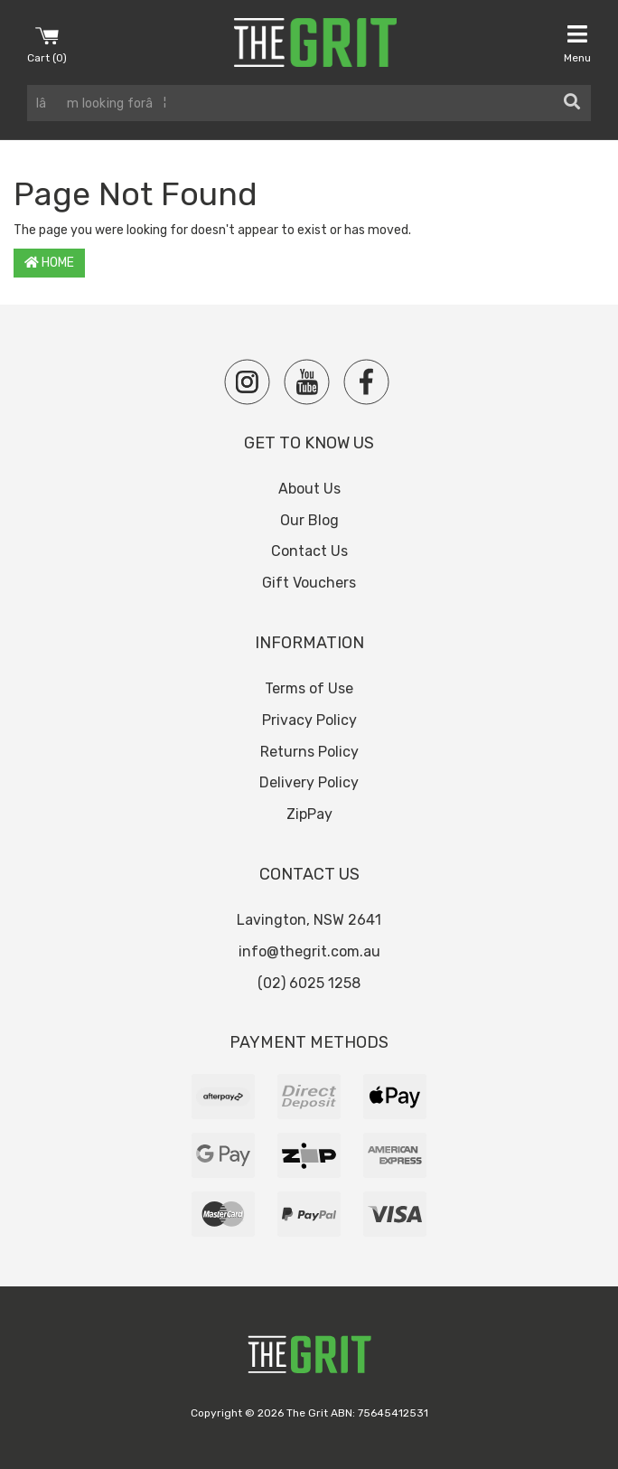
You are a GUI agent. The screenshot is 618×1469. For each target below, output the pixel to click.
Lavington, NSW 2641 (309, 919)
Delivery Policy (309, 782)
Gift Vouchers (309, 582)
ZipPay (309, 814)
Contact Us (309, 551)
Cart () (47, 43)
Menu (577, 43)
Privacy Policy (309, 720)
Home (49, 262)
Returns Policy (309, 751)
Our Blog (309, 520)
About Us (309, 488)
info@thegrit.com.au (309, 951)
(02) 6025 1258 (309, 983)
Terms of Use (309, 688)
